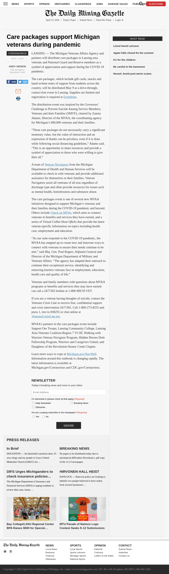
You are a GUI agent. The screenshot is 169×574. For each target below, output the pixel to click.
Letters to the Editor (104, 556)
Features (50, 556)
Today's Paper (69, 20)
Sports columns (77, 552)
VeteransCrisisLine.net (46, 316)
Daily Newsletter (43, 403)
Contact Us (124, 556)
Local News (51, 549)
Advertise (123, 552)
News (15, 3)
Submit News (86, 20)
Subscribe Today (103, 20)
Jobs (99, 3)
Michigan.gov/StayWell (82, 354)
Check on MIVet (61, 212)
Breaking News (81, 403)
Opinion (44, 3)
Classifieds (83, 3)
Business (50, 552)
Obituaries (62, 3)
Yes (37, 416)
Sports (29, 3)
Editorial (98, 549)
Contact (125, 545)
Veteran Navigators (56, 164)
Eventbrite (70, 97)
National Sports (77, 559)
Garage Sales (118, 3)
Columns (98, 552)
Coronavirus (17, 53)
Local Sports (76, 549)
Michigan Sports (78, 556)
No (47, 416)
